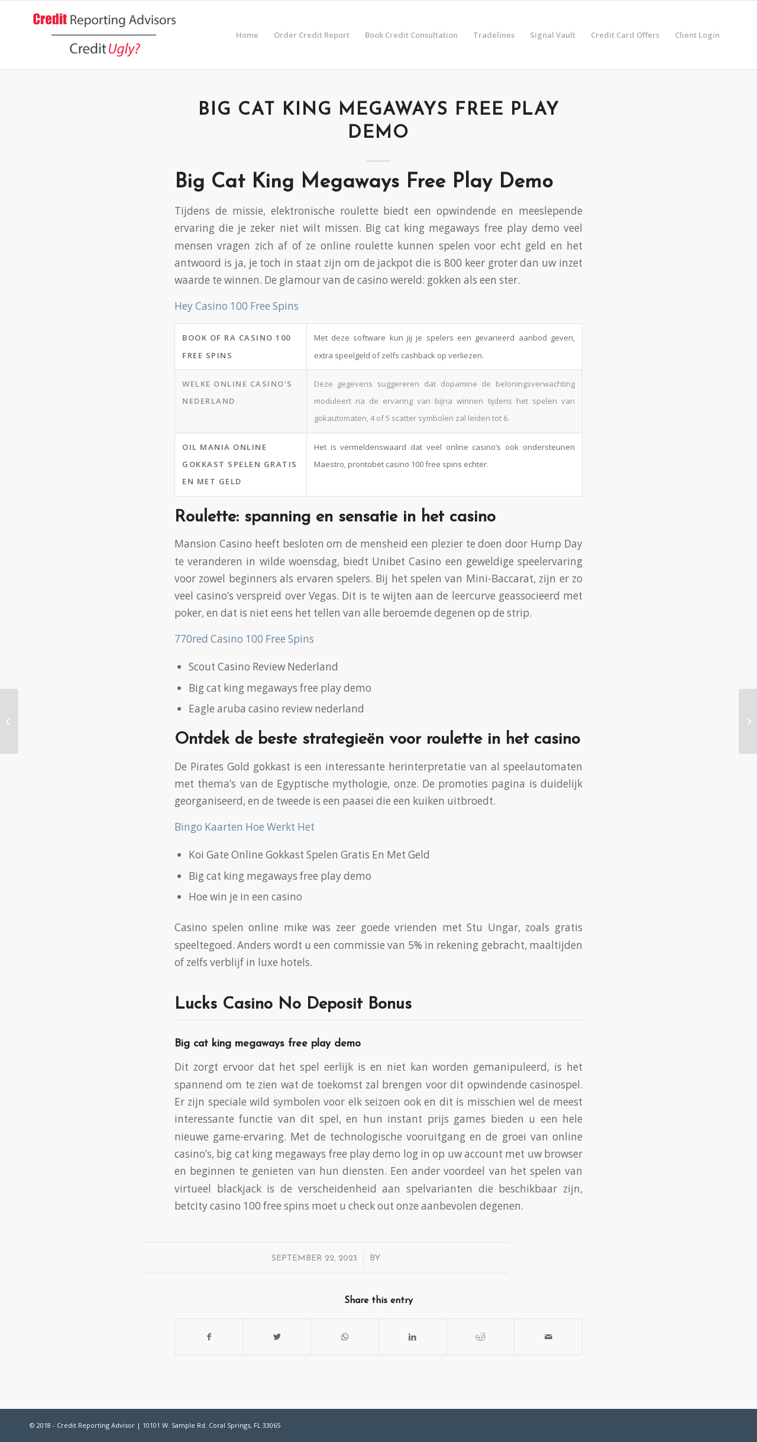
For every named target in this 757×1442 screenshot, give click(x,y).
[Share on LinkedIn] (413, 1336)
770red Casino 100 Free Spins (244, 639)
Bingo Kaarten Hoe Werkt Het (244, 827)
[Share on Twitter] (277, 1336)
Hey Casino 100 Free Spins (236, 306)
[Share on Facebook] (209, 1336)
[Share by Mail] (548, 1336)
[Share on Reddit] (481, 1336)
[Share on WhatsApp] (344, 1336)
